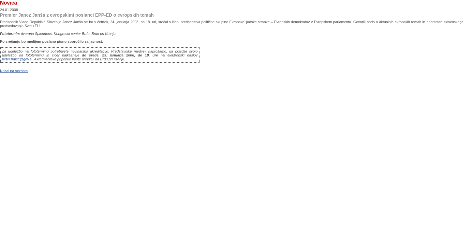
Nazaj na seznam (14, 71)
